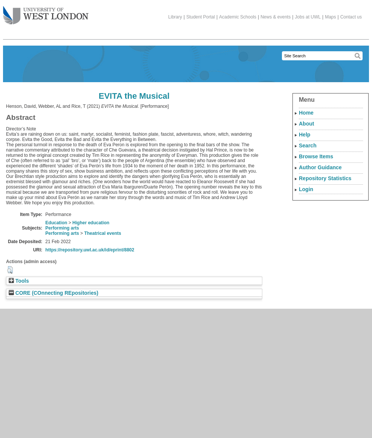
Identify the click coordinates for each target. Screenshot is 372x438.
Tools (19, 281)
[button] (10, 269)
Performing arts (62, 228)
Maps (330, 17)
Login (306, 189)
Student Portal (200, 17)
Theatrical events (102, 233)
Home (306, 113)
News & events (275, 17)
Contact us (351, 17)
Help (304, 135)
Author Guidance (320, 167)
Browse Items (316, 156)
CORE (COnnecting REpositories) (53, 293)
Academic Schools (237, 17)
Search (308, 145)
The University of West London (45, 12)
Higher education (90, 222)
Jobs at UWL (308, 17)
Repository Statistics (325, 178)
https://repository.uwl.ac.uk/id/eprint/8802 (89, 250)
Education (56, 222)
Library (175, 17)
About (306, 124)
